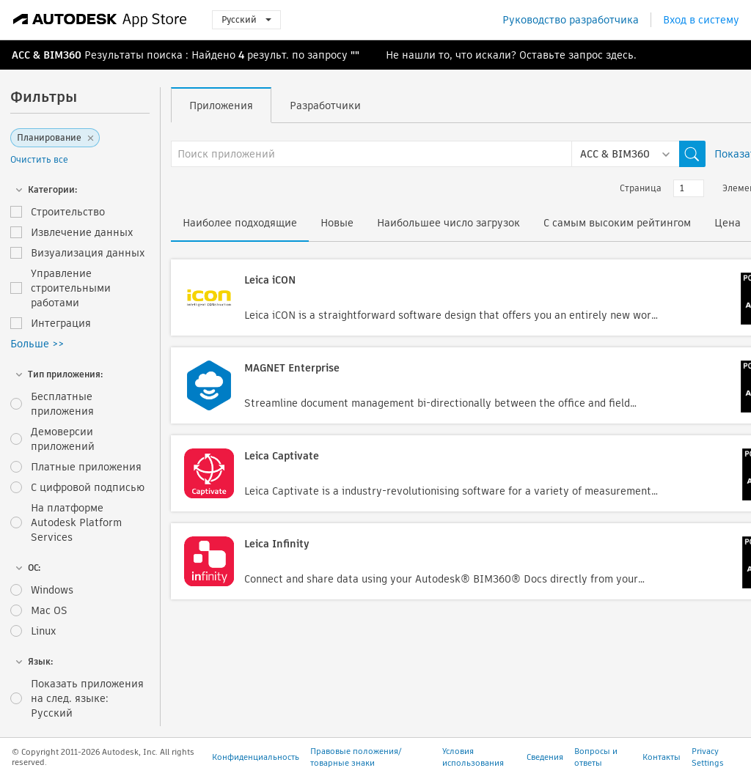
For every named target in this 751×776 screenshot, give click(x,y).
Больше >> (37, 343)
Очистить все (39, 159)
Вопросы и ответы (596, 757)
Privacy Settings (708, 757)
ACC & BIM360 (46, 55)
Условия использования (473, 757)
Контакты (661, 757)
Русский (246, 19)
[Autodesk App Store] (100, 20)
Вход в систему (701, 19)
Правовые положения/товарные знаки (355, 757)
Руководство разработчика (570, 19)
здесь (620, 55)
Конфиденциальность (255, 757)
